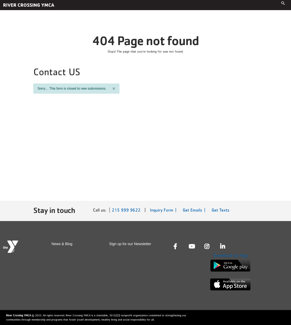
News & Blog (62, 244)
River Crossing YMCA (28, 5)
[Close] (113, 88)
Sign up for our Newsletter (130, 244)
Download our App (230, 255)
